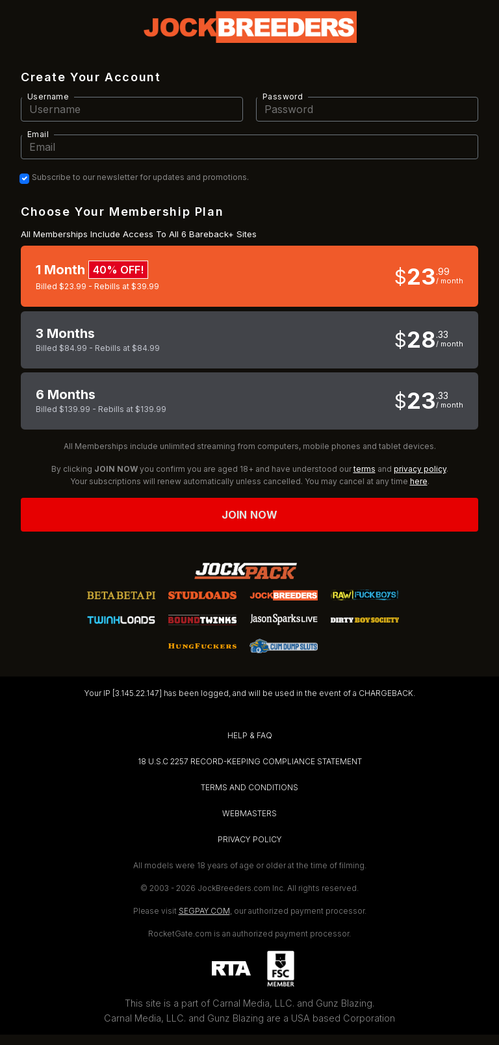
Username (48, 96)
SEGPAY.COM (204, 911)
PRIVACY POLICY (250, 839)
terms (364, 469)
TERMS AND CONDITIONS (249, 787)
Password (282, 96)
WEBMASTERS (249, 813)
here (419, 481)
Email (38, 134)
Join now (249, 514)
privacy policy (420, 469)
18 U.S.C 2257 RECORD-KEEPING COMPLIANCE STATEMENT (250, 761)
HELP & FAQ (249, 735)
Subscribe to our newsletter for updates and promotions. (140, 177)
